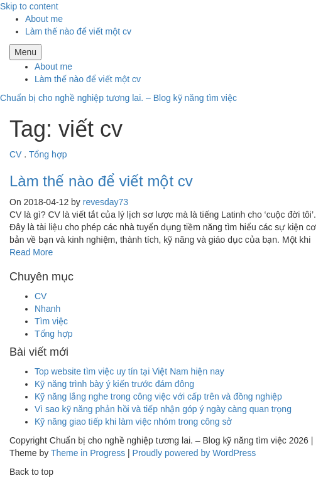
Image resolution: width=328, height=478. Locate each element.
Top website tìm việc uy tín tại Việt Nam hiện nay (129, 371)
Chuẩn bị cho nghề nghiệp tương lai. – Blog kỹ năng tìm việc (118, 98)
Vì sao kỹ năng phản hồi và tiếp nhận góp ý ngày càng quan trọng (163, 409)
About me (44, 19)
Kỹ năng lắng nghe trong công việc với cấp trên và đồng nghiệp (158, 396)
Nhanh (47, 309)
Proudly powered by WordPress (194, 453)
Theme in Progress (88, 453)
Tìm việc (51, 321)
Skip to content (29, 6)
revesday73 (105, 202)
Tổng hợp (48, 154)
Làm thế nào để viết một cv (78, 31)
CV (15, 154)
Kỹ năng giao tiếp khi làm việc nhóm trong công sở (133, 422)
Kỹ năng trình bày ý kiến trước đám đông (114, 384)
